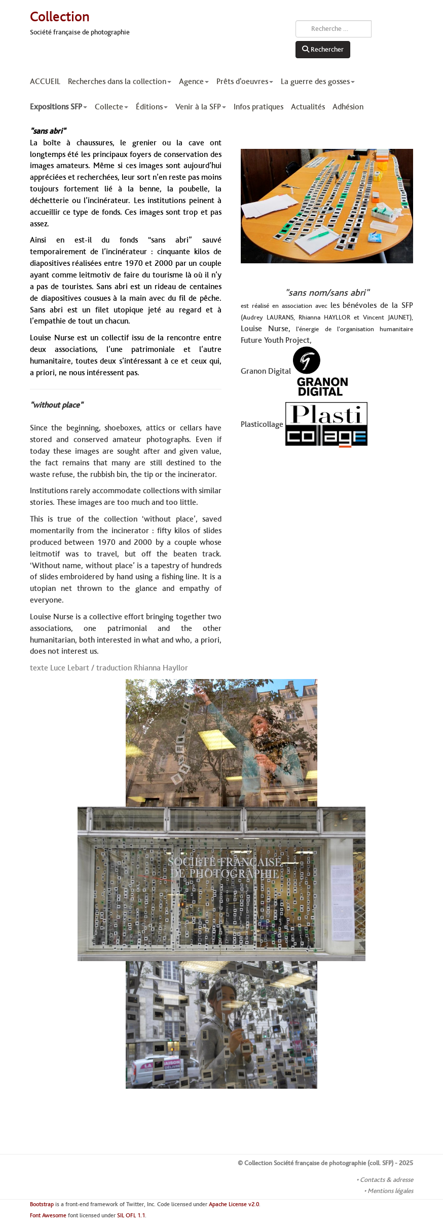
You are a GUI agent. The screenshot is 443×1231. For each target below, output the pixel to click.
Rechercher (323, 50)
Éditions (152, 106)
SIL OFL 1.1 (131, 1215)
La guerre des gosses (318, 81)
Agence (194, 81)
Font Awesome (48, 1215)
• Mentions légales (388, 1191)
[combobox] (334, 28)
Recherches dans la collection (119, 81)
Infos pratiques (258, 106)
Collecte (111, 106)
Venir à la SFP (200, 106)
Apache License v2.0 (234, 1204)
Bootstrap (42, 1204)
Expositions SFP (58, 106)
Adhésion (348, 106)
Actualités (308, 106)
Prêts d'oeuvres (244, 81)
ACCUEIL (45, 81)
